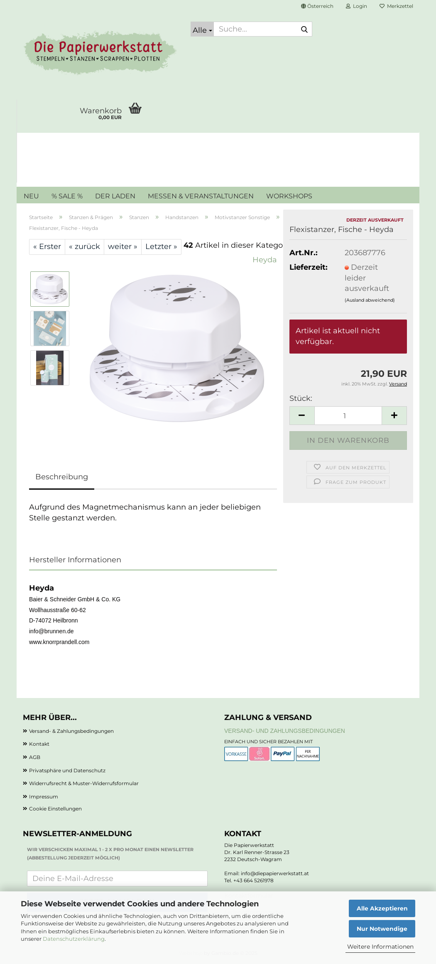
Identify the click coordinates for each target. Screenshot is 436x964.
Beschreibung (61, 476)
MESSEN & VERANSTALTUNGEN (201, 196)
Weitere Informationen (380, 946)
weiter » (122, 246)
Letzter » (161, 246)
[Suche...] (202, 29)
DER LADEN (115, 196)
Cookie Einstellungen (55, 808)
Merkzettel (396, 6)
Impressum (43, 796)
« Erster (47, 246)
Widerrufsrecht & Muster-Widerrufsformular (84, 783)
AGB (34, 757)
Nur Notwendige (382, 928)
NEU (31, 196)
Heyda (264, 259)
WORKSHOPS (289, 196)
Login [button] (356, 6)
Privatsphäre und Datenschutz (67, 770)
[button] (317, 6)
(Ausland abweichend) (370, 300)
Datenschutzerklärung (74, 938)
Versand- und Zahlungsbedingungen (284, 730)
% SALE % (67, 196)
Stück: (300, 398)
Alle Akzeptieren (382, 908)
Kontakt (39, 744)
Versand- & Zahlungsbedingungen (71, 731)
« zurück (84, 246)
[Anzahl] (348, 415)
